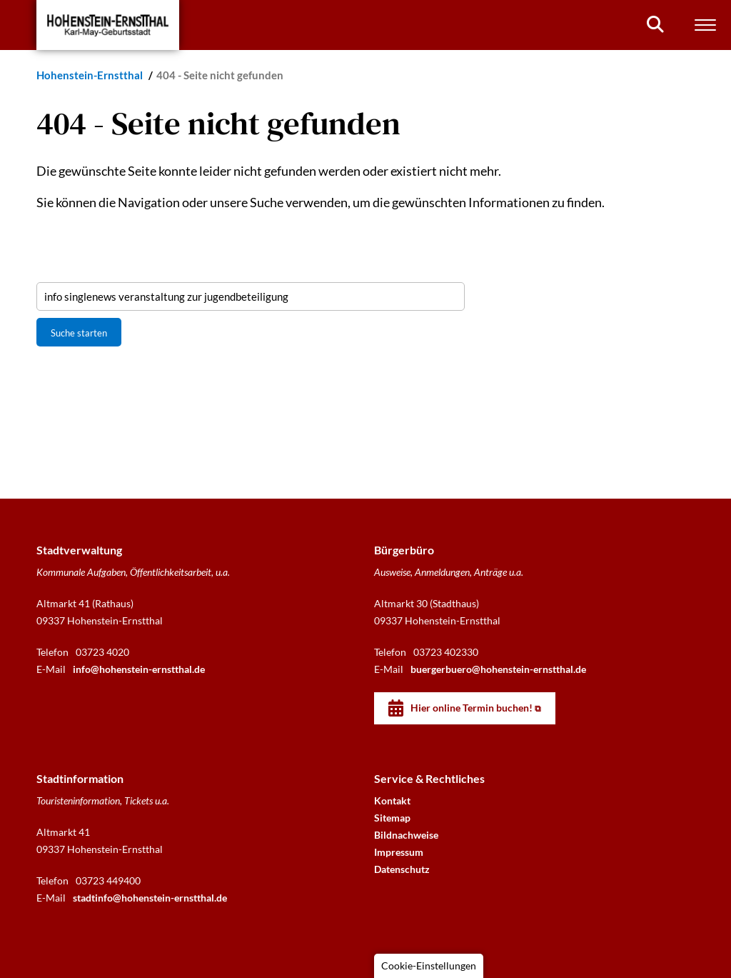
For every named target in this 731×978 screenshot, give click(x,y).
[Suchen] (655, 24)
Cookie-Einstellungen (428, 965)
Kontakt (392, 800)
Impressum (398, 852)
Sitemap (392, 818)
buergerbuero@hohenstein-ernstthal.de (498, 669)
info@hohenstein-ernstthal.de (139, 669)
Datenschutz (402, 869)
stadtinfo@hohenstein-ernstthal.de (150, 898)
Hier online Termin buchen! (471, 708)
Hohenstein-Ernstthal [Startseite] (90, 75)
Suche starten (79, 333)
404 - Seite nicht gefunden (219, 75)
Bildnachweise (406, 835)
